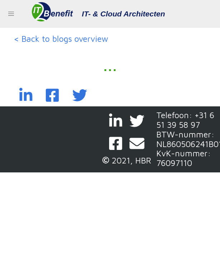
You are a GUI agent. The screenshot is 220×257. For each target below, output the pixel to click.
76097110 (174, 163)
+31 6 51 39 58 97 (185, 120)
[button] (11, 14)
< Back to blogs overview (61, 39)
